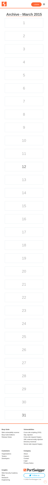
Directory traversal (30, 442)
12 (24, 167)
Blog (3, 475)
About (26, 454)
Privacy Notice (28, 463)
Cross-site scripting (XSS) (32, 432)
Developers (5, 458)
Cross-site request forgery (32, 437)
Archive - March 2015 (24, 14)
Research (5, 477)
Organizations (6, 454)
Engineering (6, 480)
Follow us (34, 475)
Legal (25, 461)
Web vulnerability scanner (10, 432)
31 (24, 415)
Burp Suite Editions (8, 435)
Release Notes (7, 437)
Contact (26, 458)
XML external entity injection (33, 439)
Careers (26, 456)
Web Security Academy (10, 473)
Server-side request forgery (33, 444)
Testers (4, 456)
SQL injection (28, 435)
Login (36, 4)
